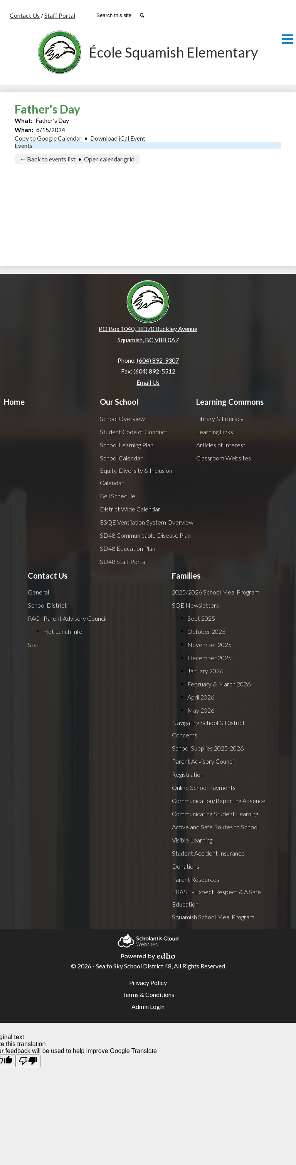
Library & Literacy (220, 418)
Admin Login (148, 1006)
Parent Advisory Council (203, 761)
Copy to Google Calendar (48, 138)
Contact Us (25, 15)
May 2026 (200, 710)
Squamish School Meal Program (213, 916)
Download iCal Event (117, 138)
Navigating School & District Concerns (208, 729)
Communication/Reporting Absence (219, 800)
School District (47, 605)
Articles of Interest (221, 444)
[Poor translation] (28, 1061)
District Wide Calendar (130, 509)
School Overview (122, 418)
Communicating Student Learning (215, 813)
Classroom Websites (223, 458)
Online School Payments (203, 787)
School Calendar (121, 458)
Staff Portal (59, 15)
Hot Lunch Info (62, 631)
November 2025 (209, 644)
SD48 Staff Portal (123, 561)
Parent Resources (195, 879)
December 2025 (209, 657)
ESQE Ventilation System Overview (146, 522)
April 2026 (200, 697)
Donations (185, 866)
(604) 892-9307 (158, 360)
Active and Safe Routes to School (215, 826)
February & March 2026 (219, 684)
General (38, 592)
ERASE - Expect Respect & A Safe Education (216, 898)
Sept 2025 (201, 618)
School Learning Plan (126, 444)
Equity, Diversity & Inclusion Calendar (136, 476)
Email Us (148, 382)
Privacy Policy (148, 982)
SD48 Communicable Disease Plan (145, 535)
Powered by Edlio (148, 955)
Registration (188, 774)
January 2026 (205, 670)
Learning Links (214, 431)
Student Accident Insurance (208, 853)
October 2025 (206, 631)
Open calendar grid (109, 159)
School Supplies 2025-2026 (208, 748)
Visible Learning (192, 840)
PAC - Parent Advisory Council (67, 618)
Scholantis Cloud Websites (148, 940)
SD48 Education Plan (127, 548)
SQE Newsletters (195, 605)
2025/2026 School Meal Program (215, 592)
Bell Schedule (117, 495)
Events (23, 145)
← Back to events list (48, 159)
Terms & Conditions (148, 994)
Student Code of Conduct (133, 431)
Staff (34, 644)
